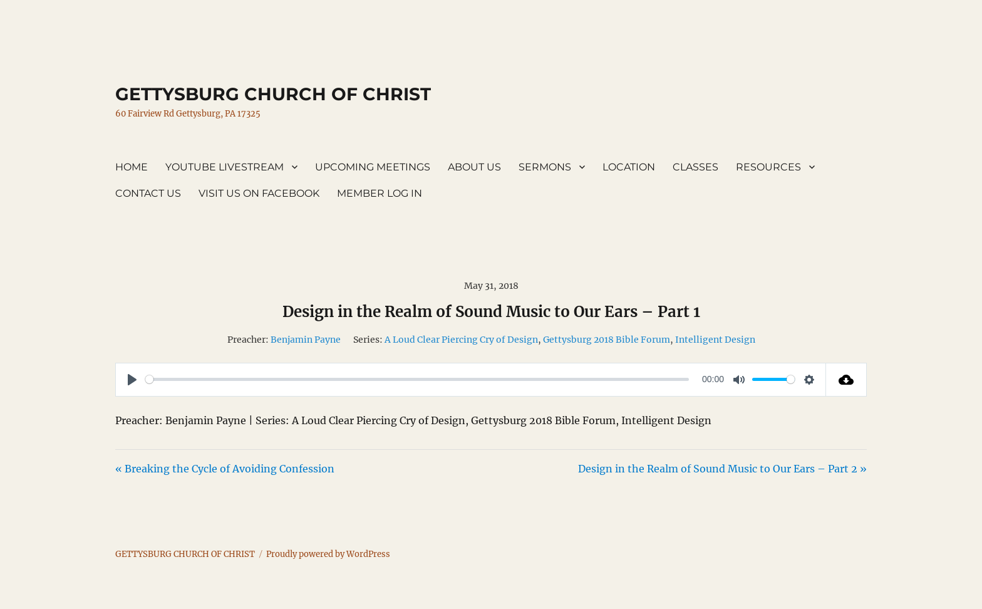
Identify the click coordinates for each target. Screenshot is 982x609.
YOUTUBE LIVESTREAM (224, 167)
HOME (131, 167)
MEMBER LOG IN (379, 193)
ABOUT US (474, 167)
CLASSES (695, 167)
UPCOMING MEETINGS (372, 167)
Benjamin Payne (306, 339)
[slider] (417, 379)
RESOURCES (768, 167)
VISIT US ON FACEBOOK (259, 193)
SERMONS (545, 167)
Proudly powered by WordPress (328, 554)
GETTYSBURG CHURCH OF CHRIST (273, 94)
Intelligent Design (715, 339)
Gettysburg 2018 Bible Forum (606, 339)
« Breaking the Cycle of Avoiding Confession (224, 468)
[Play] (132, 380)
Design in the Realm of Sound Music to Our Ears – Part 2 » (722, 468)
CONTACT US (148, 193)
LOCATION (628, 167)
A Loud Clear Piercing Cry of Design (461, 339)
